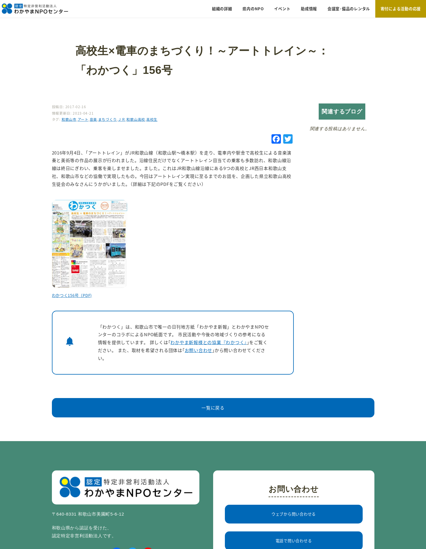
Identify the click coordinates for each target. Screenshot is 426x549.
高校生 (151, 119)
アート (83, 119)
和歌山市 (69, 119)
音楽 (93, 119)
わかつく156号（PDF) (72, 295)
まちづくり (107, 119)
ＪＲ (121, 119)
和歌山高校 (135, 119)
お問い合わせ (198, 350)
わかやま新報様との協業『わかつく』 (208, 342)
